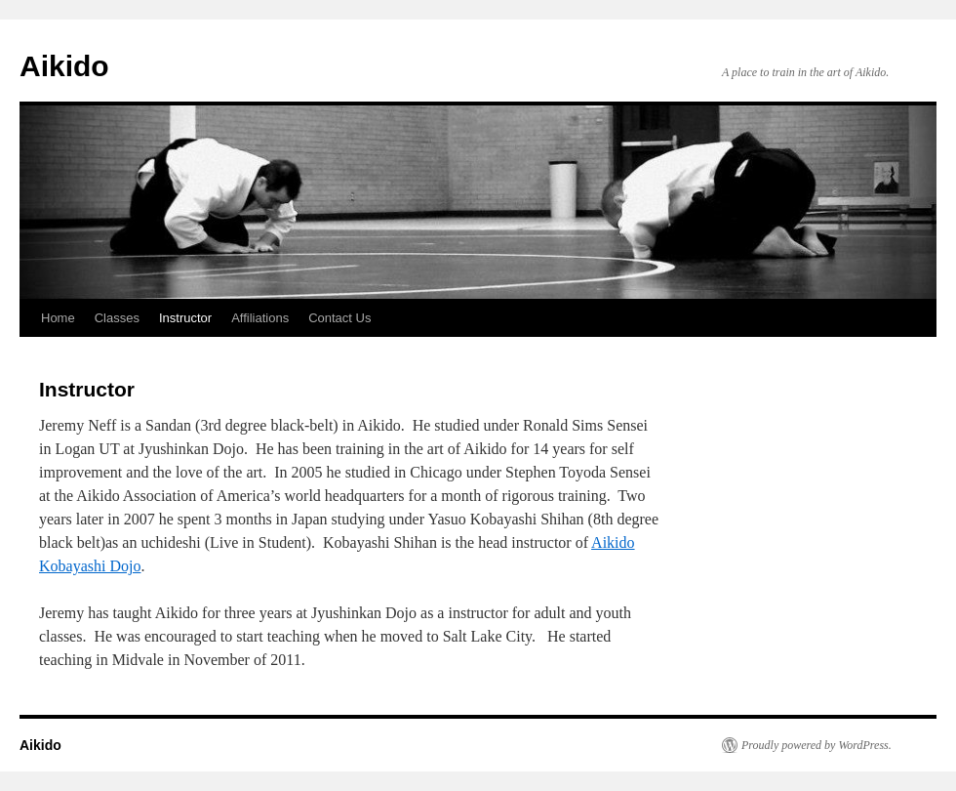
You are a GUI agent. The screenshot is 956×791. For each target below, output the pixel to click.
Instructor (185, 318)
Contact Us (339, 318)
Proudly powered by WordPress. (816, 745)
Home (58, 318)
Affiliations (260, 318)
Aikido (64, 66)
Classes (117, 318)
